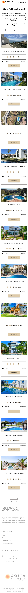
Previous (3, 41)
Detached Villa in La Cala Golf (14, 243)
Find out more (14, 65)
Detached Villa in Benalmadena (14, 473)
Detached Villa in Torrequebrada (14, 51)
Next (25, 41)
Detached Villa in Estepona (14, 128)
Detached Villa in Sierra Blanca (14, 281)
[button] (26, 2)
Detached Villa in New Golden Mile (14, 166)
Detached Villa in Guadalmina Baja (14, 320)
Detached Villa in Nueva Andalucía (14, 89)
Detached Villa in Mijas (14, 204)
